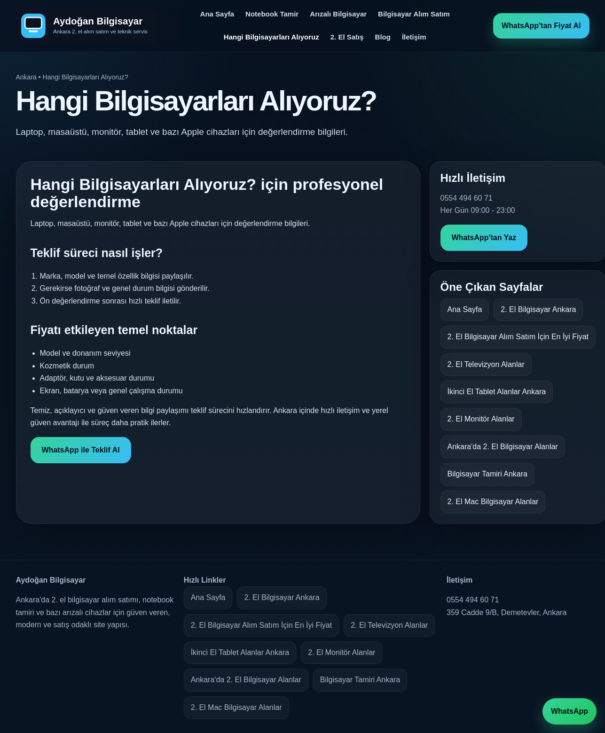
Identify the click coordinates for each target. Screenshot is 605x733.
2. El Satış (347, 37)
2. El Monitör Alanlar (481, 419)
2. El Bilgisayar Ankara (538, 309)
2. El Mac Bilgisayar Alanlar (493, 502)
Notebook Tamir (272, 14)
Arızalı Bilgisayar (338, 14)
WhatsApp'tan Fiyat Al (541, 26)
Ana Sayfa (217, 14)
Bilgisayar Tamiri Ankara (487, 474)
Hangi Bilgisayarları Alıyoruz (271, 37)
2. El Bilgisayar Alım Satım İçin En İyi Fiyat (518, 337)
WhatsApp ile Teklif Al (81, 450)
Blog (383, 37)
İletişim (414, 37)
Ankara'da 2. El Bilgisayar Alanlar (503, 447)
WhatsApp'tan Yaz (484, 238)
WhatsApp (569, 711)
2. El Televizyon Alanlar (486, 364)
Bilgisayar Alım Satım (414, 14)
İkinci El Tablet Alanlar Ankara (497, 392)
